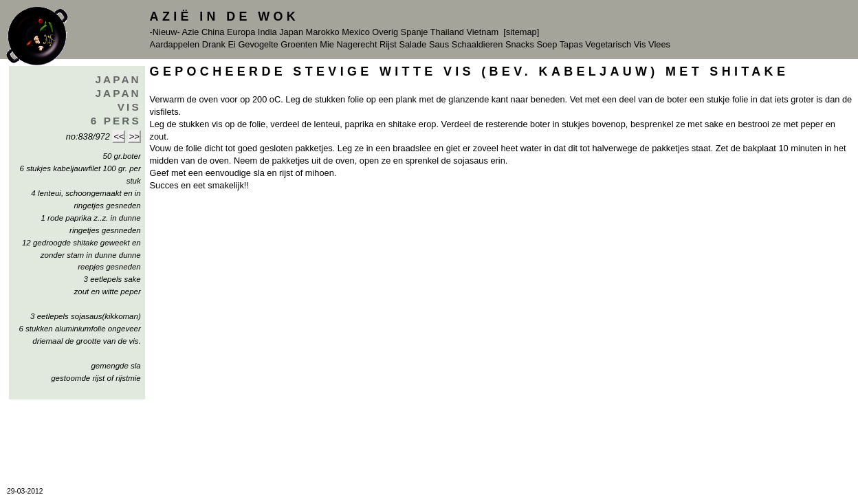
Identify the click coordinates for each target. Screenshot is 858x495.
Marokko (323, 32)
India (267, 32)
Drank (214, 44)
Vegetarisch (608, 44)
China (212, 32)
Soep (546, 44)
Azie (190, 32)
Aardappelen (175, 44)
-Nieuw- (165, 32)
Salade (412, 44)
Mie (327, 44)
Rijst (388, 44)
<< (118, 136)
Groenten (298, 44)
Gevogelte (258, 44)
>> (134, 136)
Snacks (519, 44)
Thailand (447, 32)
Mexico (356, 32)
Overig (385, 32)
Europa (241, 32)
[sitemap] (521, 32)
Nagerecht (356, 44)
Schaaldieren (477, 44)
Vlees (659, 44)
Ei (231, 44)
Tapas (571, 44)
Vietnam (482, 32)
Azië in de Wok (225, 16)
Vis (640, 44)
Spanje (414, 32)
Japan (291, 32)
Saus (439, 44)
